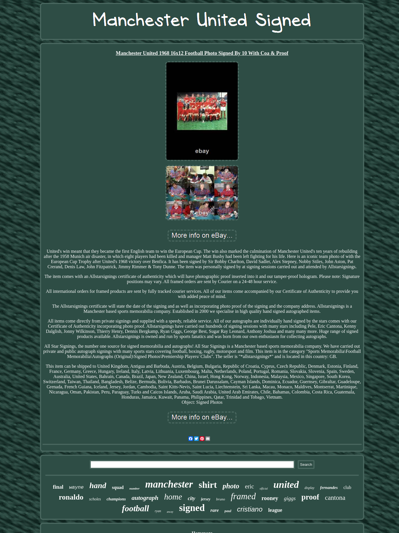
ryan (158, 511)
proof (310, 497)
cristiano (249, 509)
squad (118, 487)
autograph (145, 497)
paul (228, 511)
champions (116, 499)
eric (249, 486)
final (58, 487)
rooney (269, 498)
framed (243, 496)
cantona (335, 497)
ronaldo (71, 497)
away (170, 511)
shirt (208, 485)
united (286, 484)
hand (97, 485)
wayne (76, 487)
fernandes (329, 487)
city (191, 498)
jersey (205, 499)
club (347, 487)
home (173, 496)
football (135, 508)
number (134, 488)
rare (214, 510)
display (310, 488)
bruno (220, 499)
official (264, 488)
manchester (169, 484)
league (275, 510)
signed (192, 508)
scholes (95, 499)
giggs (290, 498)
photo (231, 486)
